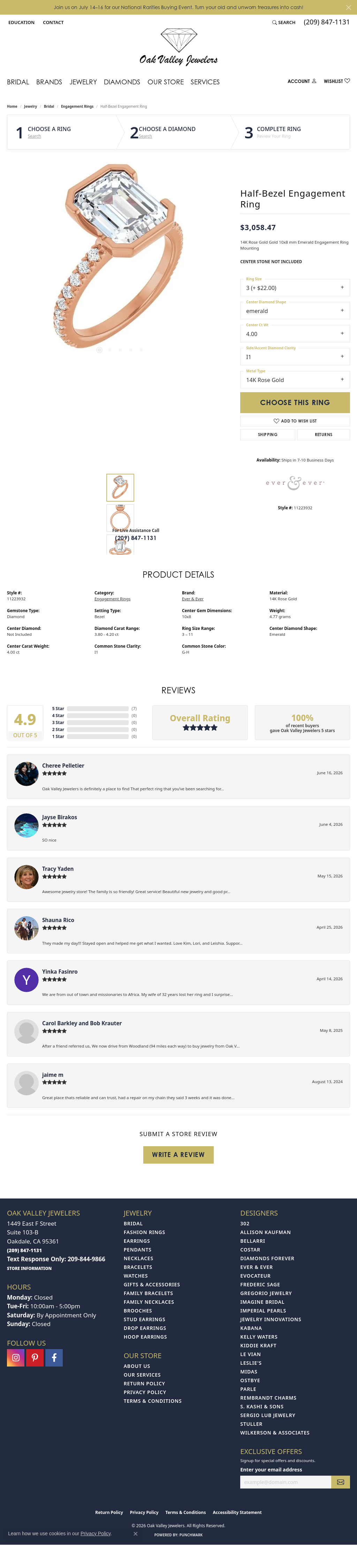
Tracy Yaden (58, 868)
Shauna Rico (58, 919)
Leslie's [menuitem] (250, 1363)
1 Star (58, 736)
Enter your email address (271, 1469)
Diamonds (122, 82)
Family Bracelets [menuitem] (148, 1293)
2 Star (58, 729)
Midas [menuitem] (248, 1371)
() (134, 708)
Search (34, 136)
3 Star (58, 722)
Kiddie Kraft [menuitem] (258, 1345)
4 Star (58, 715)
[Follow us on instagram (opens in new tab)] (15, 1358)
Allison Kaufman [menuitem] (265, 1232)
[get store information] (29, 1268)
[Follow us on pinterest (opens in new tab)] (35, 1358)
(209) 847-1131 (136, 537)
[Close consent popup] (136, 1534)
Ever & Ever (193, 598)
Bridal (18, 82)
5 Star (58, 708)
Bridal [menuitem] (133, 1223)
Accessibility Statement (237, 1512)
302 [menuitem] (244, 1223)
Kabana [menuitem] (251, 1328)
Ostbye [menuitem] (250, 1380)
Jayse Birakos (59, 817)
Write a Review (178, 1154)
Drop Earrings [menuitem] (145, 1328)
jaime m (52, 1074)
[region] (120, 261)
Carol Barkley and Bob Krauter (82, 1023)
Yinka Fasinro (60, 971)
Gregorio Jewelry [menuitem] (266, 1293)
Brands (49, 82)
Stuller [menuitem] (251, 1424)
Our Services (142, 1374)
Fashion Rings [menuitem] (144, 1232)
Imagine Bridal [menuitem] (262, 1302)
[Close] (348, 7)
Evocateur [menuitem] (255, 1275)
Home (12, 106)
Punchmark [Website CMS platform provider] (191, 1534)
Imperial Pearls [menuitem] (263, 1310)
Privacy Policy (145, 1392)
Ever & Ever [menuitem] (256, 1267)
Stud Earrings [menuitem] (145, 1319)
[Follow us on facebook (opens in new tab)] (54, 1358)
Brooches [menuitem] (138, 1310)
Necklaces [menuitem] (138, 1258)
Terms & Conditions (153, 1401)
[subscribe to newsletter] (340, 1482)
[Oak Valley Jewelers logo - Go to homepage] (178, 47)
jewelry (30, 106)
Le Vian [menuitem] (250, 1354)
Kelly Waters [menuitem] (259, 1336)
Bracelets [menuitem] (138, 1267)
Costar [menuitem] (250, 1249)
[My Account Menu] (302, 82)
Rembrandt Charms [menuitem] (268, 1397)
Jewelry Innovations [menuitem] (270, 1319)
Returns (324, 434)
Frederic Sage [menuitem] (260, 1284)
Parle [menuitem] (248, 1389)
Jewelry (83, 82)
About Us (137, 1366)
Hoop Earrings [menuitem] (145, 1336)
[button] (21, 22)
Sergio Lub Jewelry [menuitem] (267, 1415)
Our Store (165, 82)
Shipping (268, 434)
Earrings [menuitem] (137, 1241)
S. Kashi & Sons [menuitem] (261, 1406)
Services (205, 82)
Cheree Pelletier (63, 765)
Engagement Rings (77, 106)
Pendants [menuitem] (138, 1249)
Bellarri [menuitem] (252, 1241)
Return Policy (144, 1383)
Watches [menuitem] (136, 1275)
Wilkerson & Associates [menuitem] (275, 1432)
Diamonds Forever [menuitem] (267, 1258)
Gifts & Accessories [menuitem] (152, 1284)
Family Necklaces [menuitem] (149, 1302)
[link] (52, 22)
